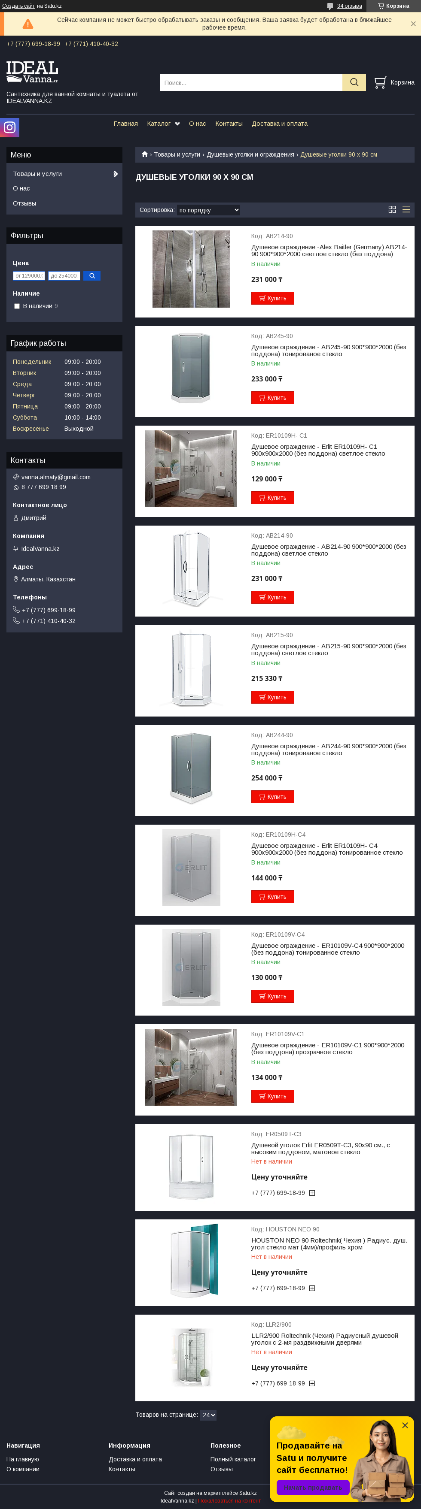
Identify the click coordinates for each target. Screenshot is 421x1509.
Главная (125, 123)
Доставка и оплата (280, 123)
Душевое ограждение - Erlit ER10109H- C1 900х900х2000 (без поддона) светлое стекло (318, 450)
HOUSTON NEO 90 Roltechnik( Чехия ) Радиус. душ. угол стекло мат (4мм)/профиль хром (329, 1244)
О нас (197, 123)
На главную (22, 1459)
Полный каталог (233, 1459)
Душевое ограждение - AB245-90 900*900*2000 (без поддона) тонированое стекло (328, 350)
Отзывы (24, 203)
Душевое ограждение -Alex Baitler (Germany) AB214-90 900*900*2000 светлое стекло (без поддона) (329, 250)
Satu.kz (248, 1493)
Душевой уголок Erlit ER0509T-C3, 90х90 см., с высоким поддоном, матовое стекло (320, 1148)
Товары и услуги (177, 154)
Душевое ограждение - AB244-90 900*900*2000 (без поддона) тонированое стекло (328, 749)
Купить (277, 298)
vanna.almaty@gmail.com (56, 477)
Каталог (159, 123)
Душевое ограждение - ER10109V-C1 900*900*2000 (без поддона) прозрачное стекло (327, 1048)
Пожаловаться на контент (229, 1501)
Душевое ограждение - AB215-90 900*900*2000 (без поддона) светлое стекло (328, 649)
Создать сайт (18, 6)
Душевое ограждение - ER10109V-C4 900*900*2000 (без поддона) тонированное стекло (327, 949)
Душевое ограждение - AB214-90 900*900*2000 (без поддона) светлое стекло (328, 550)
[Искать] (354, 82)
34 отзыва (349, 6)
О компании (23, 1469)
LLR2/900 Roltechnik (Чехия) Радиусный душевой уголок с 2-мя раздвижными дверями (324, 1339)
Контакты (229, 123)
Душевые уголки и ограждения (250, 154)
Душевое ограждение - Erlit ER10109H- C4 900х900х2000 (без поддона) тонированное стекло (327, 849)
